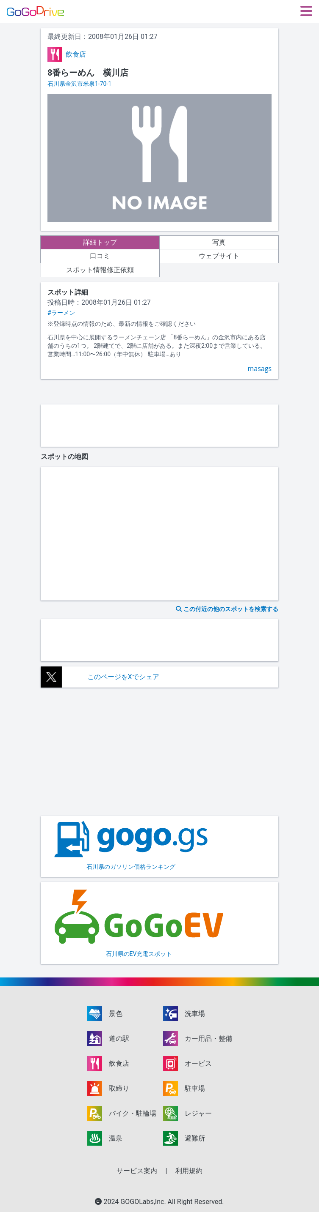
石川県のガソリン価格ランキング (131, 845)
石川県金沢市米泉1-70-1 (79, 83)
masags (259, 368)
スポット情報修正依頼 (100, 270)
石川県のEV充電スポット (139, 922)
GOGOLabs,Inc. (143, 1202)
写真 (219, 242)
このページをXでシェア (123, 677)
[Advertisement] (159, 425)
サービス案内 (137, 1171)
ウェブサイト (219, 256)
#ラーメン (61, 312)
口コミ (100, 256)
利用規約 (188, 1171)
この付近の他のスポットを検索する (227, 609)
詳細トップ (100, 242)
